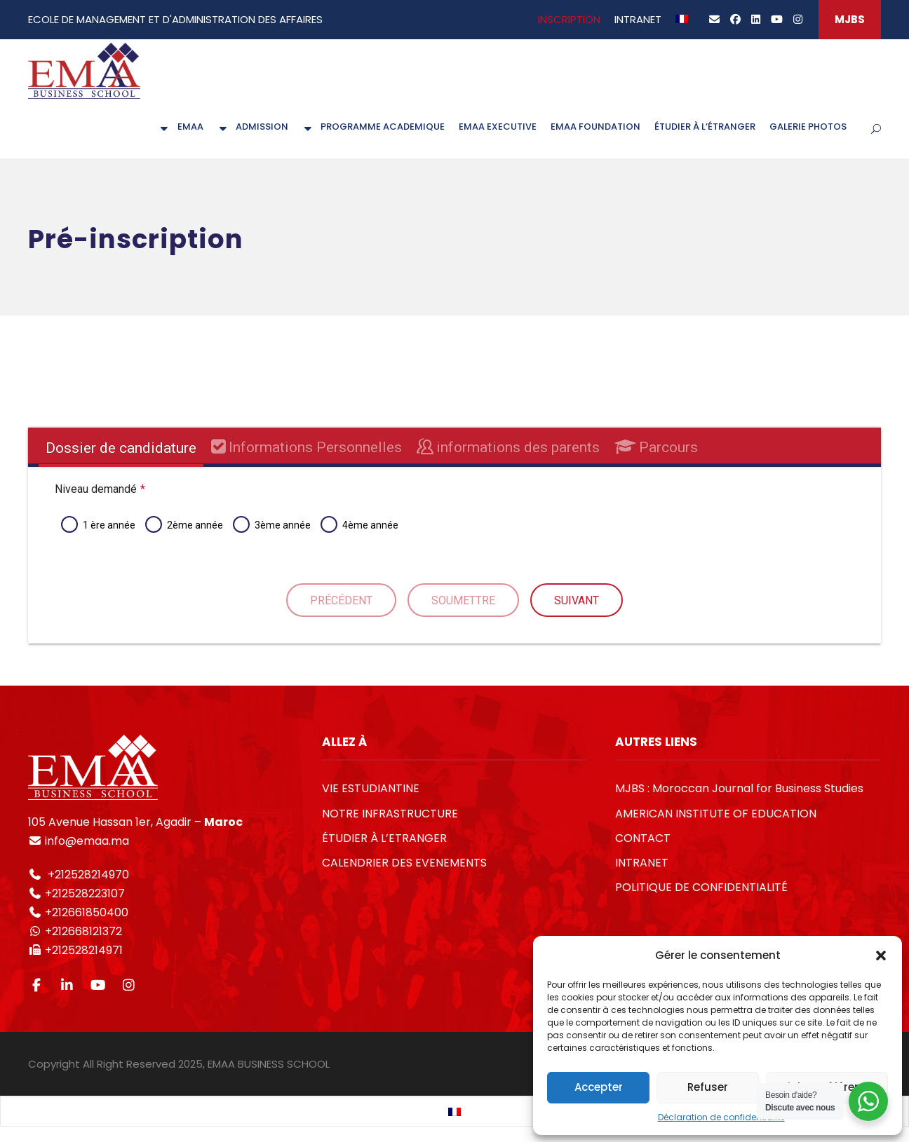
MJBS (850, 19)
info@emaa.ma (85, 841)
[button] (881, 956)
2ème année (194, 525)
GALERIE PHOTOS (808, 126)
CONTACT (643, 838)
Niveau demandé (99, 489)
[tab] (120, 448)
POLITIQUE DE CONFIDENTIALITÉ (701, 887)
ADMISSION (252, 126)
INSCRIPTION (569, 19)
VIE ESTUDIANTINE (370, 788)
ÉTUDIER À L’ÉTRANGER (704, 126)
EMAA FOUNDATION (595, 126)
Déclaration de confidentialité (721, 1117)
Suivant (576, 600)
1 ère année (108, 525)
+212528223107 (85, 893)
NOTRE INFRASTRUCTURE (390, 813)
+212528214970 (87, 874)
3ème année (282, 525)
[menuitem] (681, 24)
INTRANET (637, 19)
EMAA (181, 126)
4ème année (370, 525)
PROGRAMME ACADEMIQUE (373, 126)
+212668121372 (82, 931)
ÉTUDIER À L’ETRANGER (384, 838)
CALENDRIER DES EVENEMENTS (404, 863)
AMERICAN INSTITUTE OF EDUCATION (715, 813)
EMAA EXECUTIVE (498, 126)
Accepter (598, 1087)
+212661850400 (86, 912)
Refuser (707, 1087)
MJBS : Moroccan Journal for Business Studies (739, 788)
